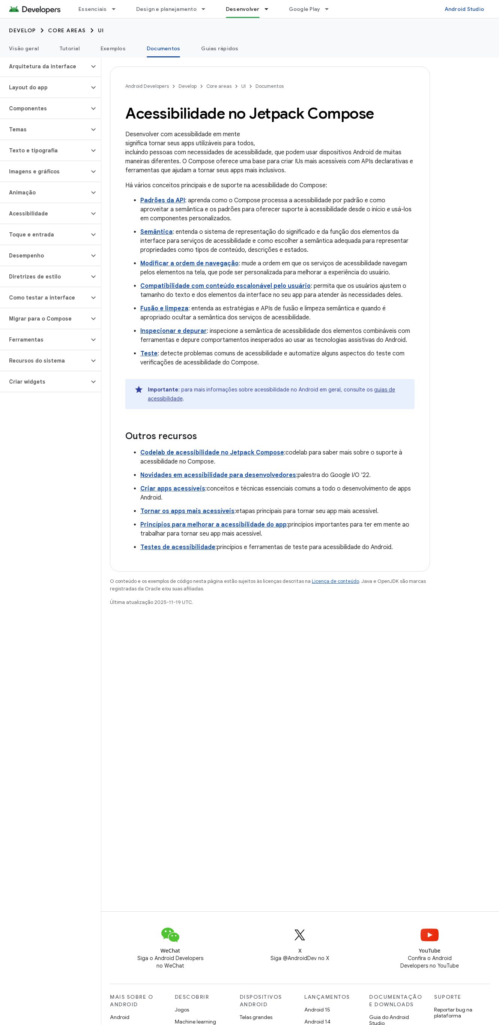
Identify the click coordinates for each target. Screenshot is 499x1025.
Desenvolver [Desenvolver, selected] (243, 9)
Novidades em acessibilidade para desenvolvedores (218, 475)
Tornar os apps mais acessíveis (187, 511)
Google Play (304, 9)
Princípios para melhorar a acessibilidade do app (213, 524)
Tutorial (70, 48)
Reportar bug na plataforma (453, 1012)
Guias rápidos (219, 48)
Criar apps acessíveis (172, 488)
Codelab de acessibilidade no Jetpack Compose (212, 452)
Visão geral (24, 48)
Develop (22, 30)
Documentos (270, 86)
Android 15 (317, 1009)
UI (101, 30)
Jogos (182, 1009)
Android (119, 1017)
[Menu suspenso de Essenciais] (117, 9)
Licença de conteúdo (335, 581)
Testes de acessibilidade (177, 547)
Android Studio (464, 9)
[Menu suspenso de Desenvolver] (270, 9)
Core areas (67, 30)
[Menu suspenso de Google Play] (330, 9)
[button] (44, 66)
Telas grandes (256, 1017)
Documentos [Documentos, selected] (163, 48)
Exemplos (113, 48)
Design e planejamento (166, 9)
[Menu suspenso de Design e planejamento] (207, 9)
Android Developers (147, 86)
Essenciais (92, 9)
